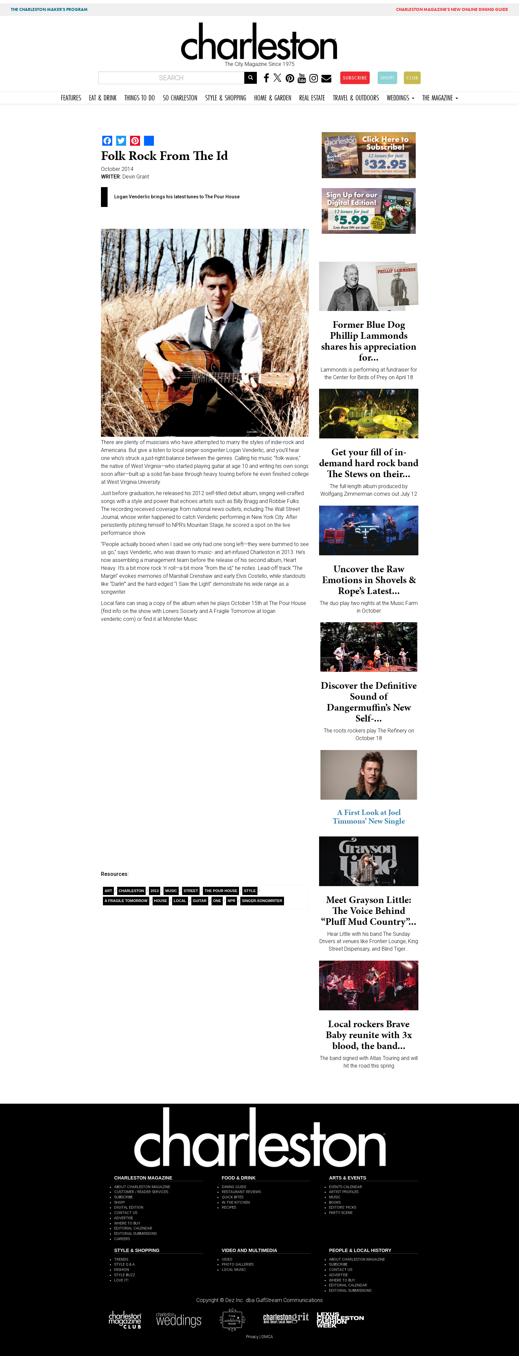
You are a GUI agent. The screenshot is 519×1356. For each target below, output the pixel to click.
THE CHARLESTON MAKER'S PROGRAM (49, 9)
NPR (231, 901)
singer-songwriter (262, 901)
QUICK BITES (232, 1197)
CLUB (412, 78)
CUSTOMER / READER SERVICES (141, 1192)
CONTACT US (125, 1213)
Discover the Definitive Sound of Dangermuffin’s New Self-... (369, 701)
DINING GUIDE (234, 1187)
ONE (217, 901)
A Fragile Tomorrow (126, 901)
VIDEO (227, 1259)
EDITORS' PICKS (342, 1207)
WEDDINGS (400, 97)
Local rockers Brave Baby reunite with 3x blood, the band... (369, 1035)
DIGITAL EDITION (128, 1207)
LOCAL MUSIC (234, 1270)
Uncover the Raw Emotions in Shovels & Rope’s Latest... (369, 580)
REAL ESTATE (312, 97)
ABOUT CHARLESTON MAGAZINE (142, 1187)
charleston (131, 891)
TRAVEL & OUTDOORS (356, 97)
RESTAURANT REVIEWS (241, 1192)
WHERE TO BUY (127, 1223)
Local (180, 901)
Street (191, 891)
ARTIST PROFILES (343, 1192)
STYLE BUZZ (124, 1275)
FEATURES (71, 97)
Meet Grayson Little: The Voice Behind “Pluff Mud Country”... (368, 911)
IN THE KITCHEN (236, 1202)
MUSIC (335, 1197)
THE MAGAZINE (440, 97)
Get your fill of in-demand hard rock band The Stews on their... (368, 463)
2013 (155, 891)
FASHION (121, 1270)
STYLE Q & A (124, 1264)
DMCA (267, 1336)
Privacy (252, 1336)
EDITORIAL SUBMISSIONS (135, 1233)
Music (171, 891)
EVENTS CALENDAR (345, 1187)
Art (108, 891)
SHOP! (387, 78)
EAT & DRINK (103, 97)
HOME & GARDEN (272, 97)
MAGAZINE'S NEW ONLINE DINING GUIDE (452, 9)
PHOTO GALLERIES (238, 1264)
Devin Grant (135, 177)
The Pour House (221, 891)
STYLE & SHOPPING (225, 97)
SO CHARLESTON (180, 97)
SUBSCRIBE (355, 78)
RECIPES (229, 1207)
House (160, 901)
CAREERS (122, 1239)
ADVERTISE (123, 1218)
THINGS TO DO (139, 97)
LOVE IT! (121, 1280)
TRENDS (121, 1259)
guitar (200, 901)
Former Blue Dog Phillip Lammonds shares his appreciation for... (368, 341)
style (250, 891)
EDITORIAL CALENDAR (133, 1228)
